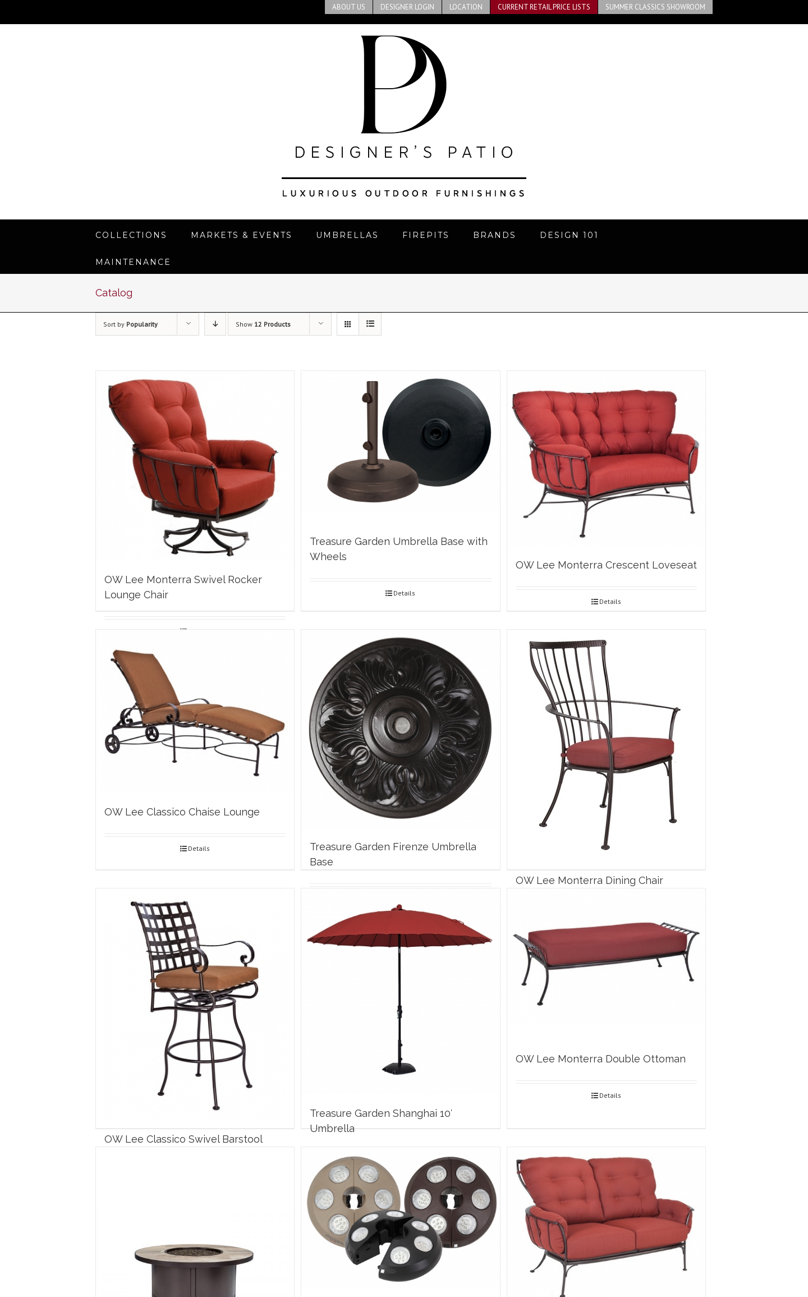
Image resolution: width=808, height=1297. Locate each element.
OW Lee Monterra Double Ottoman (601, 1059)
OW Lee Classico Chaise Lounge (182, 812)
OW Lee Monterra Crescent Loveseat (606, 565)
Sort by (130, 324)
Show (263, 324)
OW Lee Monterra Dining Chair (589, 880)
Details (404, 593)
